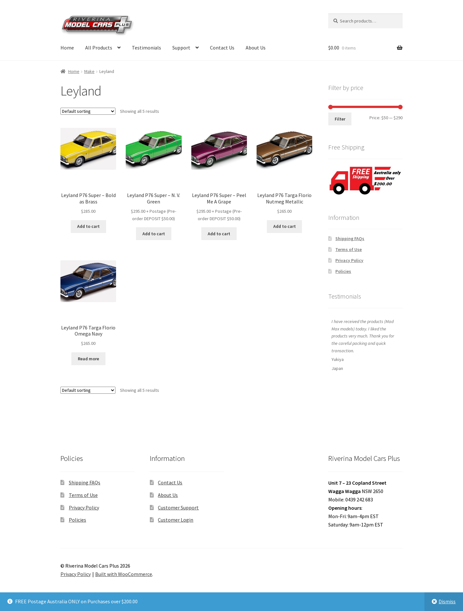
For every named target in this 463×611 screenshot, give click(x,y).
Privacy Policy (349, 260)
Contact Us (222, 47)
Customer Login (175, 520)
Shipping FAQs (349, 238)
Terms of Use (348, 249)
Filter (340, 119)
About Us (256, 47)
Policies (343, 271)
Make (89, 71)
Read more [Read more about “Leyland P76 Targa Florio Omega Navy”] (88, 359)
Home (67, 47)
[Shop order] (87, 111)
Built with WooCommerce (123, 574)
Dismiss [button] (447, 601)
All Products (98, 47)
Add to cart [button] (88, 226)
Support (181, 47)
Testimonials (146, 47)
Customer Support (178, 507)
